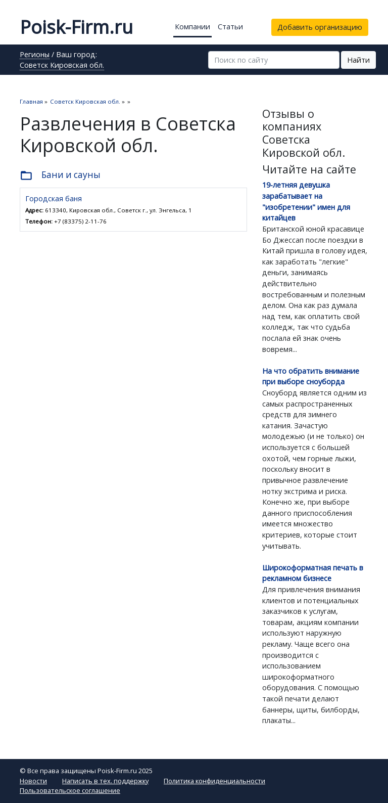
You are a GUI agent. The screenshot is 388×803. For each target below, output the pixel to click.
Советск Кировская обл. (62, 66)
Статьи (230, 26)
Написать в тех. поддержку (105, 780)
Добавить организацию (319, 27)
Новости (33, 780)
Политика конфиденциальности (214, 780)
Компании (192, 26)
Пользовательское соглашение (70, 790)
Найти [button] (358, 60)
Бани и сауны (60, 175)
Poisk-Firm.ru (76, 27)
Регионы (35, 55)
